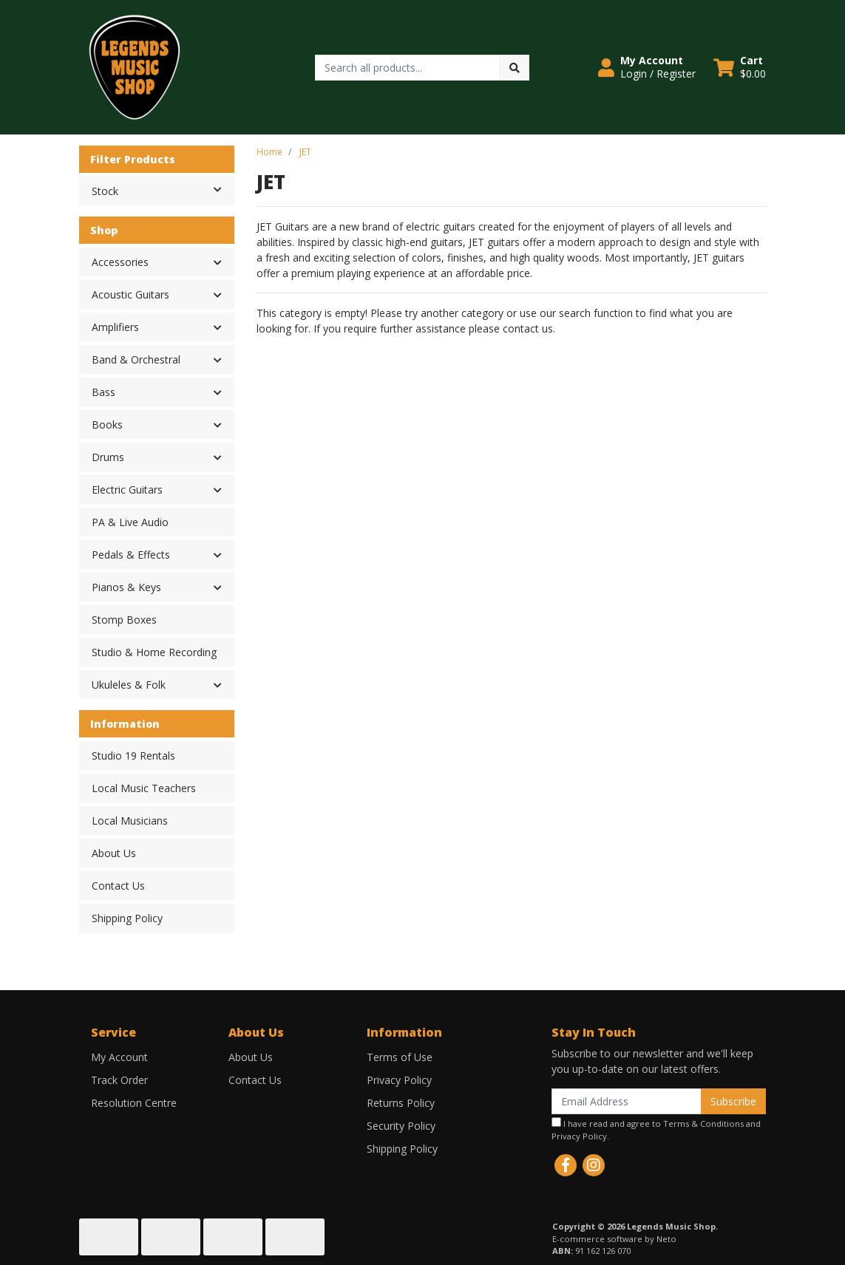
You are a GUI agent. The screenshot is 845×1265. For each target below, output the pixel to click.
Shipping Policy (127, 918)
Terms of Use (399, 1057)
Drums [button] (108, 457)
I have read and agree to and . (656, 1129)
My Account (119, 1057)
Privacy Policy (399, 1080)
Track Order (119, 1080)
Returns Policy (401, 1103)
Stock (163, 190)
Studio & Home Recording (154, 652)
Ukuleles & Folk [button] (129, 685)
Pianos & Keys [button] (126, 587)
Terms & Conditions (703, 1123)
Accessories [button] (120, 262)
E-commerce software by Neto (614, 1238)
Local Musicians (130, 821)
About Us (114, 853)
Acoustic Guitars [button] (130, 294)
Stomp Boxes (124, 620)
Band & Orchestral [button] (136, 359)
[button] (647, 67)
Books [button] (107, 424)
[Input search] (407, 68)
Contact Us (118, 886)
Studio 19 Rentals (133, 756)
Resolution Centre (134, 1103)
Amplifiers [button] (115, 327)
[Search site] (514, 68)
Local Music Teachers (144, 788)
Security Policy (401, 1126)
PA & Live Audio (130, 522)
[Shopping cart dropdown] (739, 67)
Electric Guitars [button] (127, 490)
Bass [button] (103, 392)
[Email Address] (627, 1101)
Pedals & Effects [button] (131, 555)
